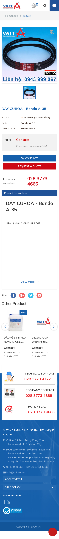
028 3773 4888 (39, 395)
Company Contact (40, 390)
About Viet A (13, 479)
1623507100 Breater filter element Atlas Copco (40, 340)
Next (54, 326)
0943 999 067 (14, 466)
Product (26, 15)
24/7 (43, 406)
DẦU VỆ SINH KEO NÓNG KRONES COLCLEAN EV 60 (15, 340)
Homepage (11, 15)
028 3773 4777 (37, 379)
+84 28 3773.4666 (36, 466)
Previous (6, 326)
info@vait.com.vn (16, 472)
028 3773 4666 (37, 181)
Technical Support (39, 373)
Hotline (34, 406)
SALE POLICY (12, 487)
